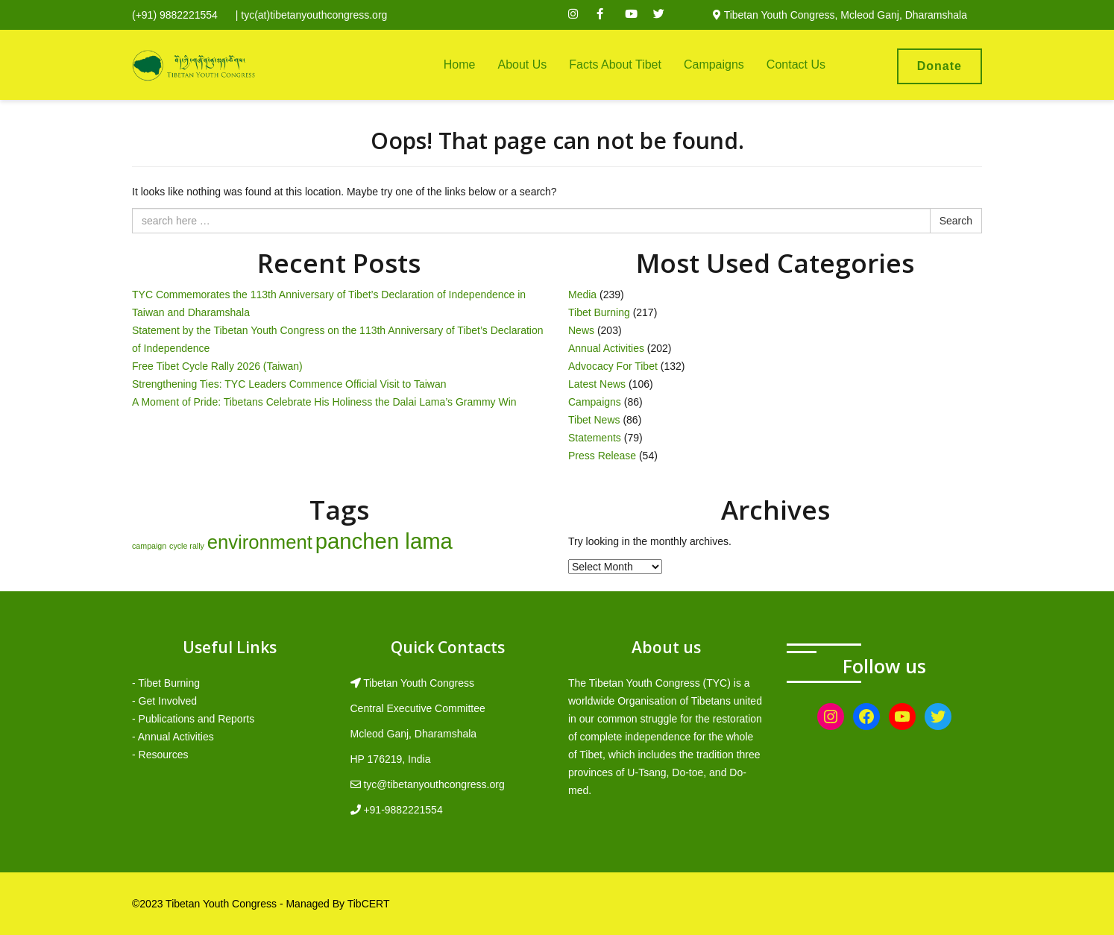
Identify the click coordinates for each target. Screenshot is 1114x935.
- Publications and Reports (193, 719)
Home (460, 64)
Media (582, 294)
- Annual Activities (173, 737)
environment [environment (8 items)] (259, 542)
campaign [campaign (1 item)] (149, 545)
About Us (522, 64)
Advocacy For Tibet (613, 366)
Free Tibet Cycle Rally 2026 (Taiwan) (217, 366)
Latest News (597, 384)
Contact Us (796, 64)
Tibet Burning (599, 312)
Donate (939, 66)
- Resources (160, 755)
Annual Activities (606, 348)
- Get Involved (164, 701)
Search (956, 221)
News (581, 330)
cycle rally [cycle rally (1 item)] (186, 545)
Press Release (602, 456)
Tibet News (594, 420)
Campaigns (714, 64)
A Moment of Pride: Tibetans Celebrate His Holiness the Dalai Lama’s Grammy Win (324, 402)
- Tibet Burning (166, 683)
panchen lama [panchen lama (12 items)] (384, 541)
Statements (594, 438)
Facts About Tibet (615, 64)
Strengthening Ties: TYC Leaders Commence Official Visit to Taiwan (289, 384)
